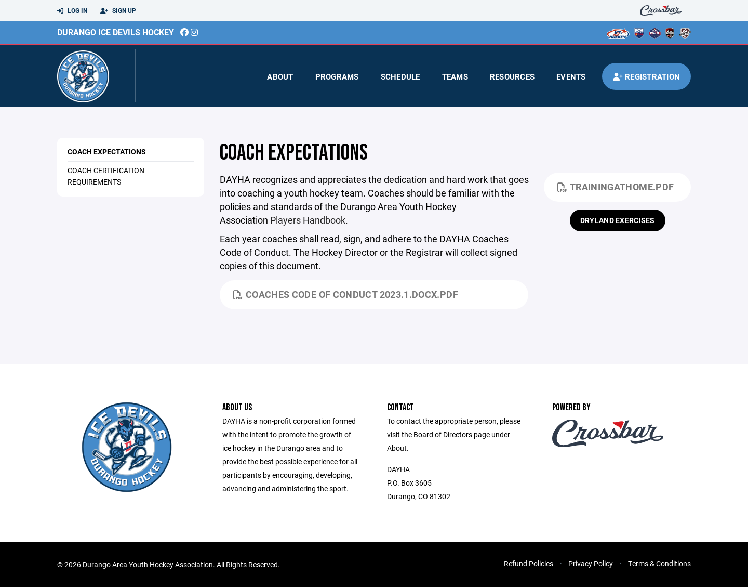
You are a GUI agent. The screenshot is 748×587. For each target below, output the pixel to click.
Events (571, 76)
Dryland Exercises (617, 220)
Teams (455, 76)
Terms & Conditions (659, 563)
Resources (512, 76)
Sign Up (118, 11)
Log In (72, 11)
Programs (337, 76)
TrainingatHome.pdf (615, 186)
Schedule (400, 76)
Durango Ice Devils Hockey (115, 32)
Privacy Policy (590, 563)
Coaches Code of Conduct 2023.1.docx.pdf (345, 294)
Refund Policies (528, 563)
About (280, 76)
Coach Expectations (107, 151)
